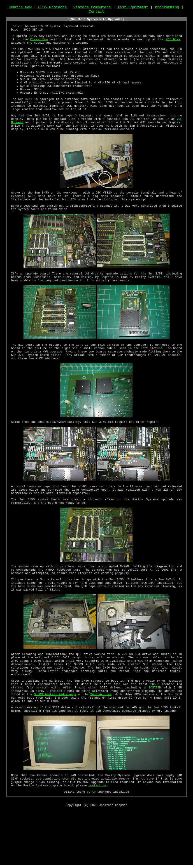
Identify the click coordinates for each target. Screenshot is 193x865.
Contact (96, 13)
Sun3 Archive (101, 742)
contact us (97, 839)
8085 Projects (52, 8)
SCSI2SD (155, 734)
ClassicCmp (39, 46)
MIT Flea (173, 46)
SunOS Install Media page (55, 742)
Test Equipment (132, 8)
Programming (167, 8)
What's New (20, 8)
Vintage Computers (92, 8)
